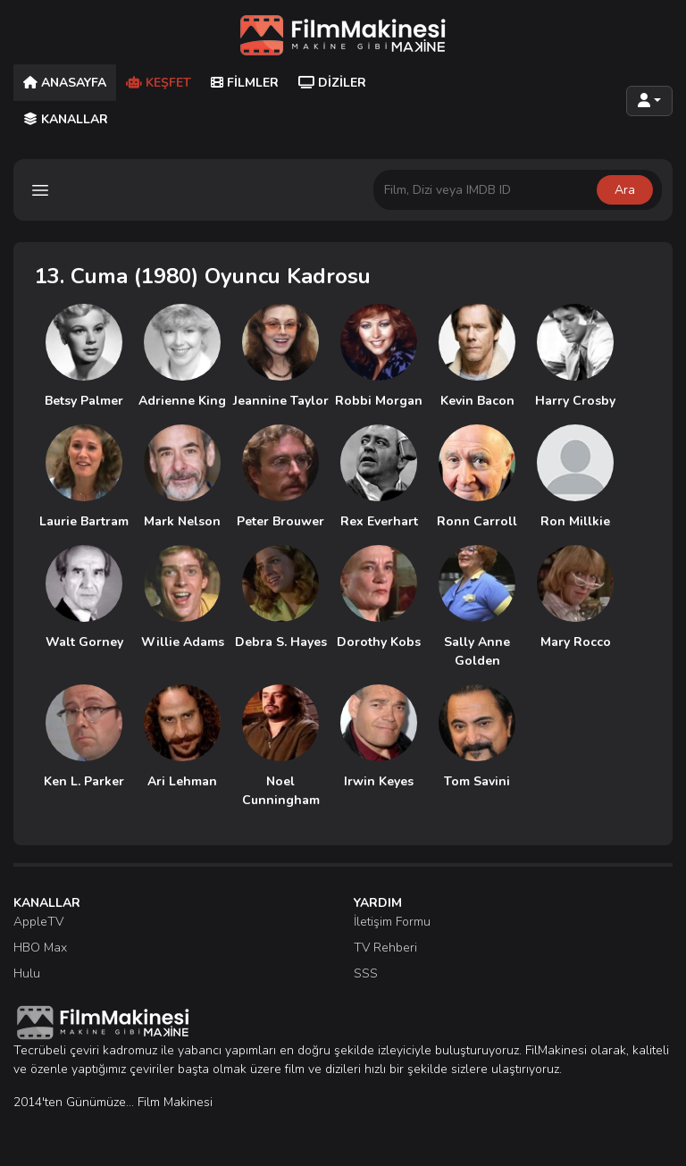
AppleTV (38, 921)
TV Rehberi (385, 947)
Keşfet (158, 82)
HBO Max (40, 947)
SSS (366, 973)
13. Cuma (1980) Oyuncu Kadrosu (203, 276)
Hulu (26, 973)
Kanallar (65, 119)
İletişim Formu (392, 921)
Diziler (332, 82)
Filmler (245, 82)
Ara (625, 189)
